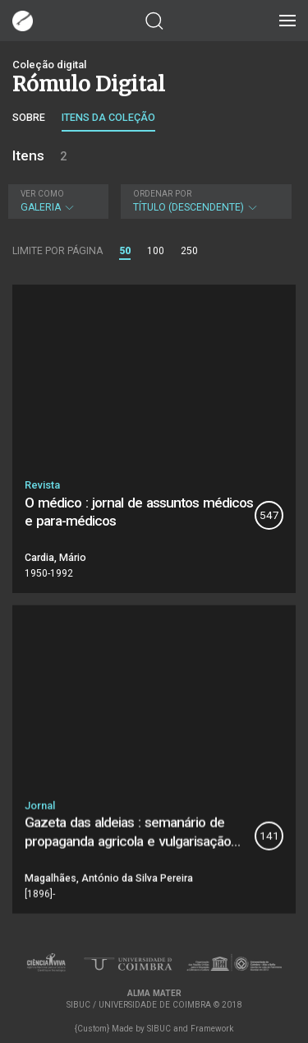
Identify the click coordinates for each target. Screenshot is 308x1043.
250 (189, 251)
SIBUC (159, 1028)
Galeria (56, 201)
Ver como (42, 193)
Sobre (28, 117)
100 (155, 251)
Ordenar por (162, 193)
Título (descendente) (204, 201)
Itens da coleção (108, 117)
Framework (212, 1028)
